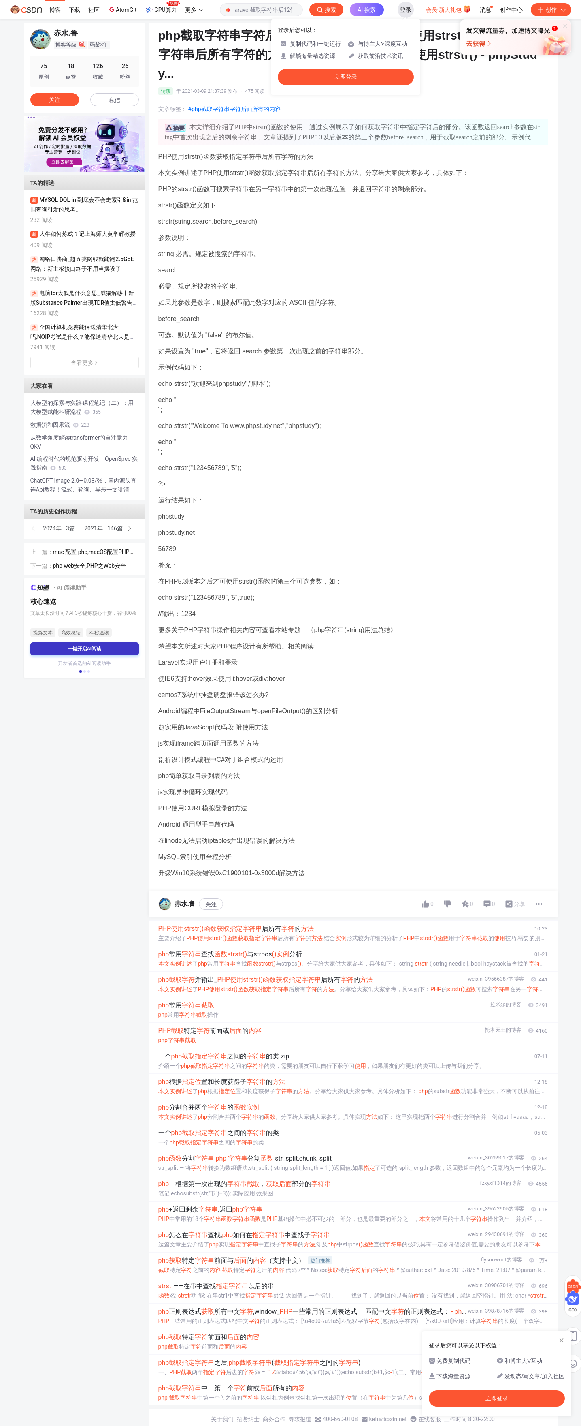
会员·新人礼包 (448, 9)
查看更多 (84, 362)
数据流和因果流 (59, 424)
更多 (194, 9)
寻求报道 (300, 1419)
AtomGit (122, 9)
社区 (94, 9)
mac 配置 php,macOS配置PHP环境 (94, 552)
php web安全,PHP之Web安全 (89, 565)
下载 (74, 9)
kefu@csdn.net (388, 1419)
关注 (211, 904)
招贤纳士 (248, 1419)
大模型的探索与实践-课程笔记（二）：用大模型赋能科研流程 (82, 407)
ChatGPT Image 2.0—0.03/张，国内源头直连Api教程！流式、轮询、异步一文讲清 (83, 485)
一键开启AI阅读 (84, 649)
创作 (551, 9)
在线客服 (429, 1419)
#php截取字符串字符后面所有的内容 (234, 109)
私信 (114, 100)
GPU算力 (162, 7)
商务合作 (274, 1419)
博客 (55, 9)
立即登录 (345, 77)
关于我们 (222, 1419)
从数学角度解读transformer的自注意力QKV (79, 442)
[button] (78, 166)
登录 (405, 9)
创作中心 (511, 9)
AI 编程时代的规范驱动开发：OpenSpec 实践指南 (84, 463)
